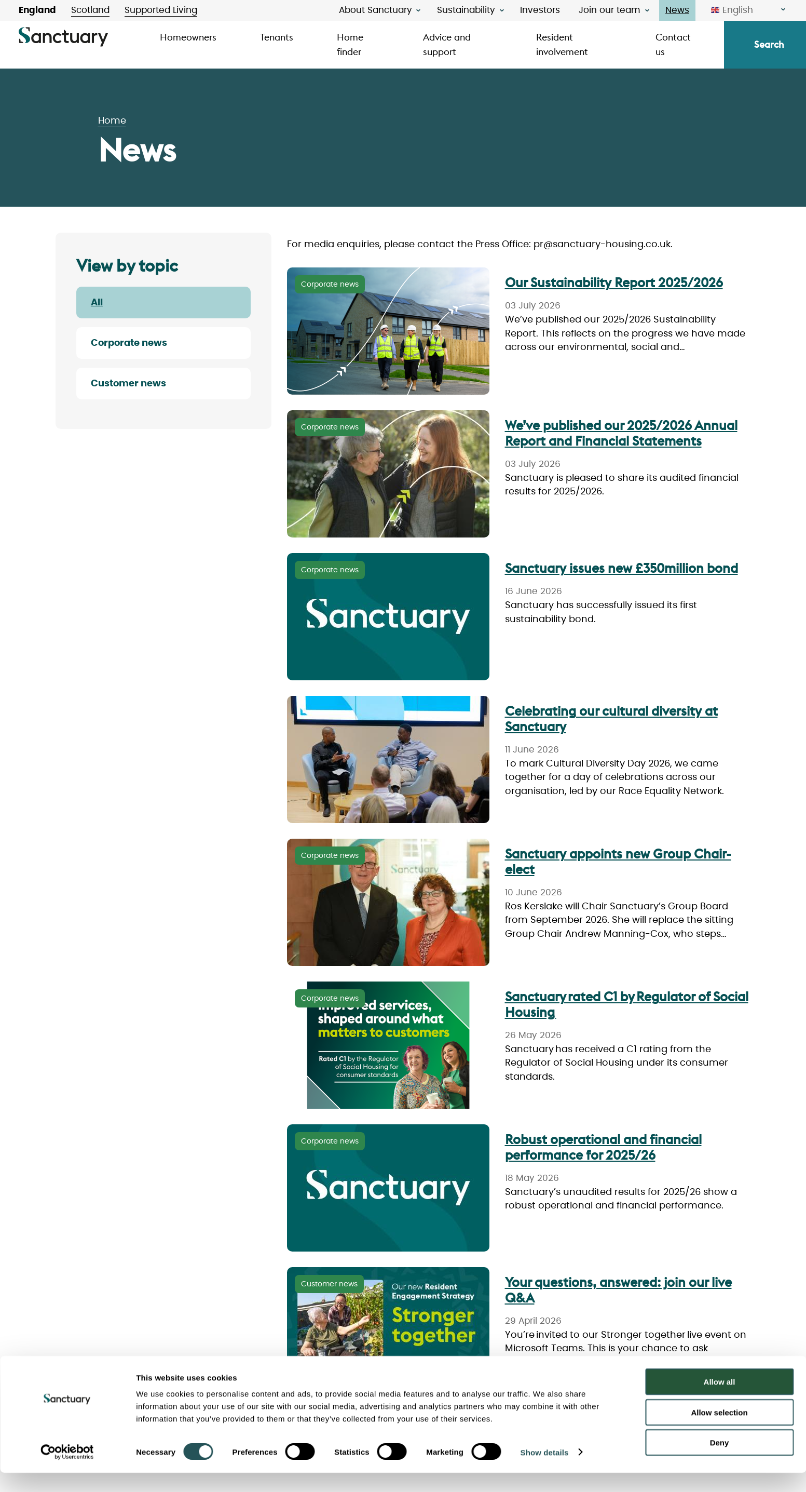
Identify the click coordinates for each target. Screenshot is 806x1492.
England (37, 10)
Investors (540, 10)
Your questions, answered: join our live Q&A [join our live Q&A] (618, 1290)
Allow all (719, 1400)
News (677, 10)
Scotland (90, 10)
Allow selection (719, 1431)
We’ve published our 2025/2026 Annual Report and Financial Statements (621, 433)
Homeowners (188, 37)
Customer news (128, 383)
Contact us (673, 44)
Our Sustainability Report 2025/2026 (614, 282)
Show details (545, 1471)
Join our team (609, 10)
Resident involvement (562, 44)
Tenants (276, 37)
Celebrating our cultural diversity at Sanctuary (611, 719)
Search (769, 44)
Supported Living (161, 10)
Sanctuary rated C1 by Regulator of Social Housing (626, 1004)
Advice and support (447, 44)
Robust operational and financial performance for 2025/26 (603, 1147)
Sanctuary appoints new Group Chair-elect (618, 861)
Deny (719, 1461)
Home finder (350, 44)
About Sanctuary (375, 10)
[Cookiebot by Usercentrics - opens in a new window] (67, 1472)
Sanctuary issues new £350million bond (621, 568)
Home (112, 121)
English (732, 10)
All (97, 302)
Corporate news (129, 343)
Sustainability (466, 10)
